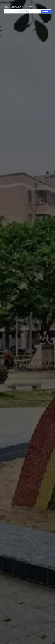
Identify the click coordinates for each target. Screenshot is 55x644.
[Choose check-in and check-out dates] (20, 11)
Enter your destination (8, 10)
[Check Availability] (46, 11)
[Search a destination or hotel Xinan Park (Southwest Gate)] (10, 11)
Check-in (18, 10)
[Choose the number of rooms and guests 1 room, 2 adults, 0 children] (35, 11)
